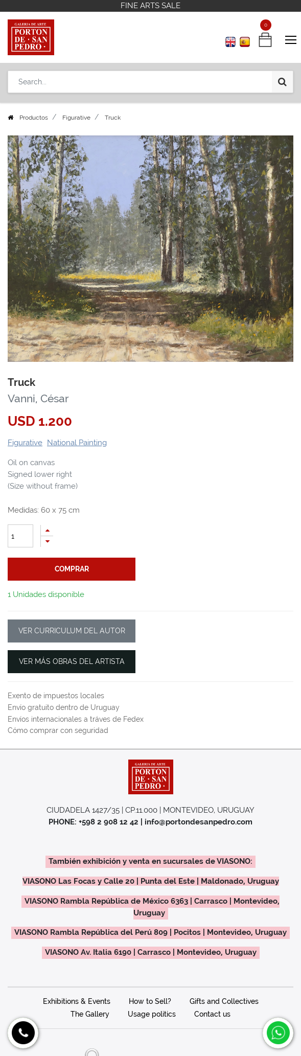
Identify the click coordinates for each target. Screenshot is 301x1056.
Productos (33, 117)
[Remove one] (47, 541)
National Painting (77, 442)
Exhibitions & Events (76, 1001)
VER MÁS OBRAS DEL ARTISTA (72, 661)
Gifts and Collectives (224, 1001)
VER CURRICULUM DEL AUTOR (71, 631)
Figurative (76, 117)
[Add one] (47, 530)
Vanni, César (38, 399)
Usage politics (152, 1014)
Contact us (212, 1014)
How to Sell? (150, 1001)
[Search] (282, 82)
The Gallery (90, 1014)
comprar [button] (72, 569)
